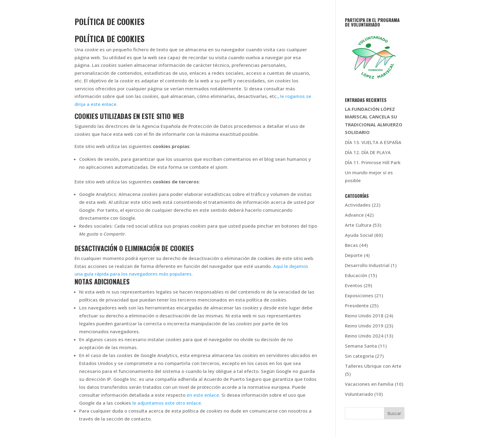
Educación (356, 275)
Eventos (353, 285)
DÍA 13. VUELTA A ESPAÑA (373, 142)
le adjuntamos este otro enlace (166, 403)
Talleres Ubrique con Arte (373, 366)
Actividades (358, 205)
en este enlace (203, 395)
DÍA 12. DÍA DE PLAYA (368, 152)
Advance (354, 215)
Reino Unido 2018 (364, 315)
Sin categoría (359, 356)
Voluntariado (359, 394)
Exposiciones (359, 295)
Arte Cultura (358, 225)
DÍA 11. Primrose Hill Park (372, 162)
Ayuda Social (359, 235)
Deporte (354, 255)
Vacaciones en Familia (369, 384)
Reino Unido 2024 (364, 336)
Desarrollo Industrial (367, 265)
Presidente (357, 305)
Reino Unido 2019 (364, 326)
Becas (351, 245)
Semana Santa (361, 346)
